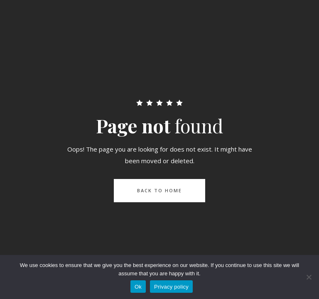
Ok (138, 287)
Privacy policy (171, 287)
